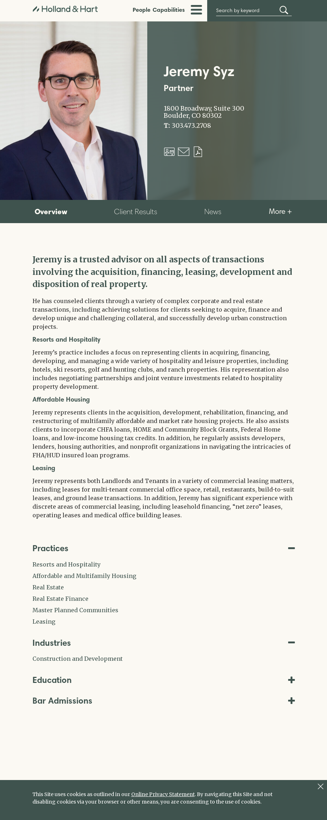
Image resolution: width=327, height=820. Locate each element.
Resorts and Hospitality (66, 564)
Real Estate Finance (60, 598)
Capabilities (169, 9)
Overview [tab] (51, 211)
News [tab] (212, 211)
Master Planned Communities (75, 610)
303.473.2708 (191, 125)
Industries (163, 643)
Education (163, 680)
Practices (163, 548)
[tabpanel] (163, 386)
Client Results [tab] (135, 211)
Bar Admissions (163, 700)
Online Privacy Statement (163, 794)
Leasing (43, 621)
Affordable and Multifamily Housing (84, 575)
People (141, 9)
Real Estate (48, 587)
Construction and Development (77, 658)
